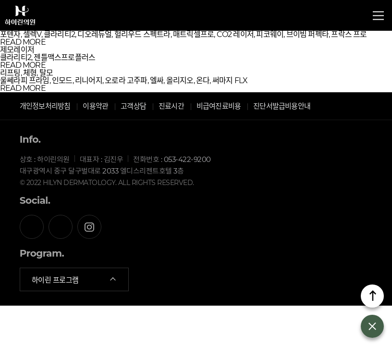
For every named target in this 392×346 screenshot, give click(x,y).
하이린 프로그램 (74, 279)
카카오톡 (60, 226)
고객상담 (133, 106)
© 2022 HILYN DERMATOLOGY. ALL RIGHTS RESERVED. (107, 182)
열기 (372, 326)
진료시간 (171, 106)
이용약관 (95, 106)
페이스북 (31, 226)
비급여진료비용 (218, 106)
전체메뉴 (378, 16)
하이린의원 (20, 19)
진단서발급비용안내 (281, 106)
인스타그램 (89, 226)
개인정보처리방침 (45, 106)
